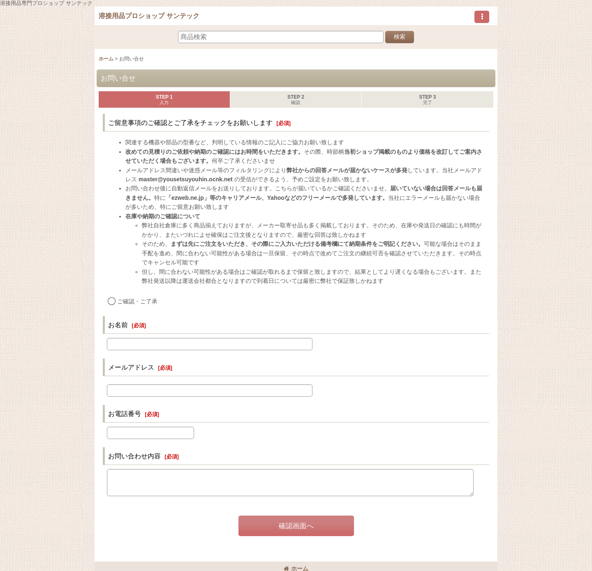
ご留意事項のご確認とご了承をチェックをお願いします (190, 122)
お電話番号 (124, 413)
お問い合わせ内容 (134, 456)
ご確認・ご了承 (137, 301)
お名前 (118, 324)
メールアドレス (131, 367)
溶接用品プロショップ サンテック (149, 15)
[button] (481, 17)
